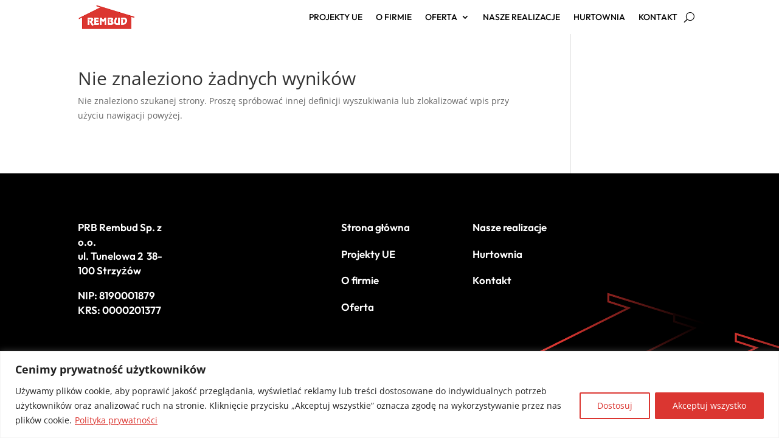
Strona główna (375, 227)
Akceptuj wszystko (709, 405)
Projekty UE (335, 18)
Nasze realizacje (521, 18)
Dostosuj (614, 405)
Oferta (441, 18)
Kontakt (658, 18)
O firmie (394, 18)
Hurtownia (599, 18)
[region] (389, 394)
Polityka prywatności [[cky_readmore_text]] (116, 420)
